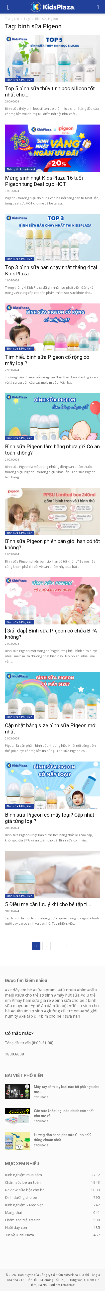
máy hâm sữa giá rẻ (32, 1000)
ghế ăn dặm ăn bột (50, 1005)
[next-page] (67, 946)
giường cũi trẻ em (63, 1011)
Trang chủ (12, 19)
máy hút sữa (68, 995)
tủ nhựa (68, 990)
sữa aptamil (46, 990)
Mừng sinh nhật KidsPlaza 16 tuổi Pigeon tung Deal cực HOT (44, 181)
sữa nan (72, 1016)
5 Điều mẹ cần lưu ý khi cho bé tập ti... (48, 904)
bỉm (82, 990)
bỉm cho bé (51, 1016)
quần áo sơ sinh (28, 1011)
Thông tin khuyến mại (20, 169)
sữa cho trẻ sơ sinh (35, 995)
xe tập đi (29, 1016)
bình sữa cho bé (69, 1000)
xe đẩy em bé (20, 990)
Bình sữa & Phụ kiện (19, 80)
